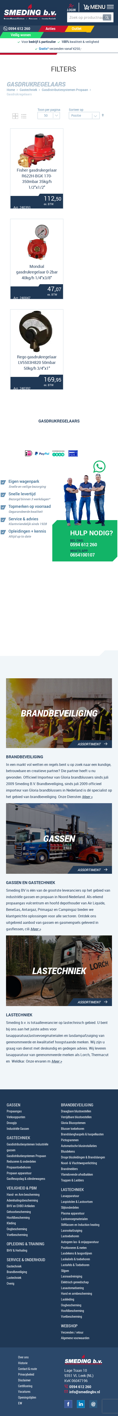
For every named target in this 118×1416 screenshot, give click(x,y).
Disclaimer (24, 1380)
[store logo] (28, 11)
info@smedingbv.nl (84, 1391)
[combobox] (90, 17)
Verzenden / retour (72, 1332)
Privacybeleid (26, 1374)
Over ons (23, 1357)
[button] (100, 7)
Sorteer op (76, 109)
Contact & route (27, 1369)
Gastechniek (28, 90)
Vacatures (24, 1391)
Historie (22, 1363)
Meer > (87, 796)
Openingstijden (27, 1397)
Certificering (25, 1386)
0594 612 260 (83, 545)
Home (11, 90)
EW (20, 1403)
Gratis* (44, 48)
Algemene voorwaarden (75, 1338)
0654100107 (82, 555)
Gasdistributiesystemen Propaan (65, 90)
